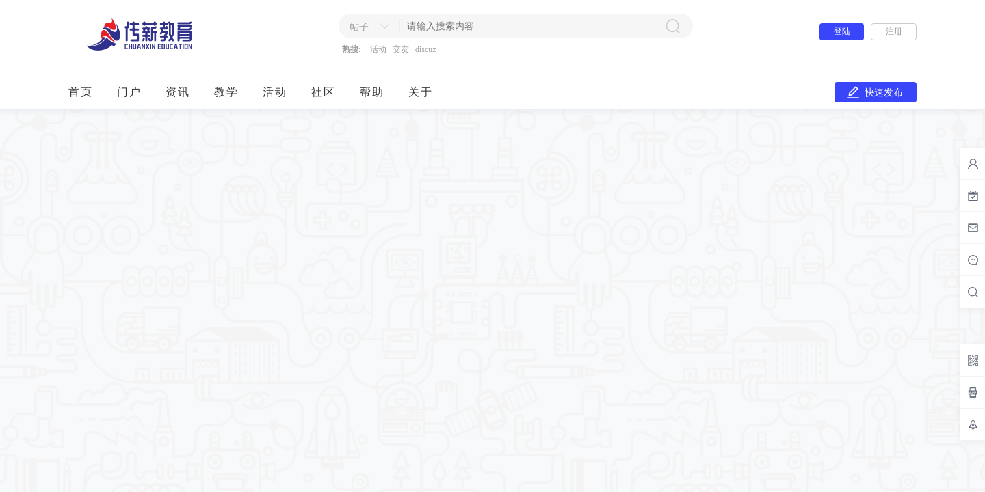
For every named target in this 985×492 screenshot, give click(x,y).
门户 (129, 92)
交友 (401, 49)
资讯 (178, 92)
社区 (323, 92)
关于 (420, 92)
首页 (80, 92)
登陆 (842, 31)
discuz (425, 49)
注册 (894, 31)
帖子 (359, 27)
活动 (378, 49)
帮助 (372, 92)
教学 (226, 92)
